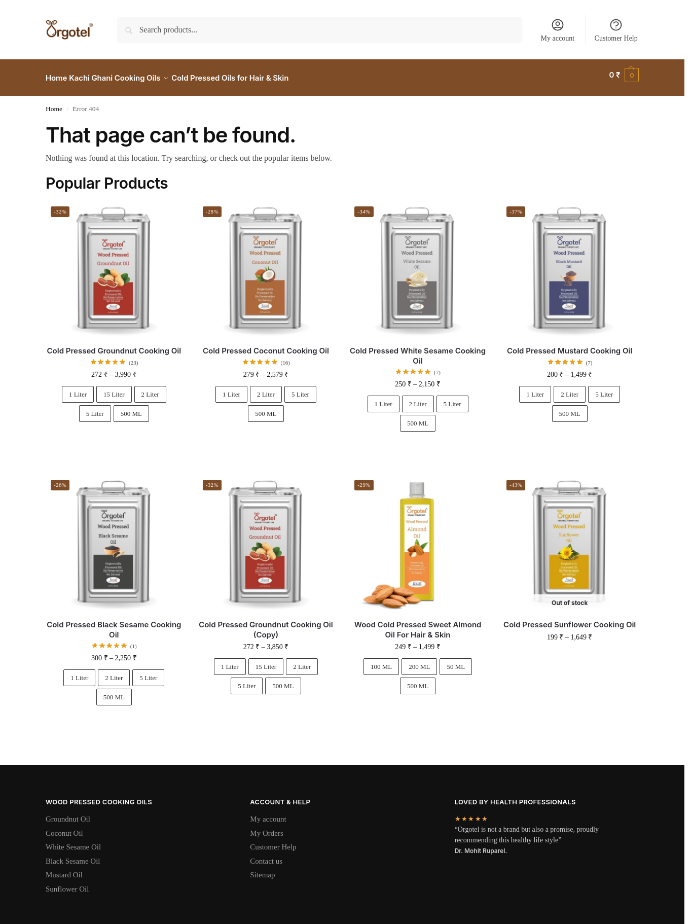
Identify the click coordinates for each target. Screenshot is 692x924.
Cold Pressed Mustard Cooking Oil (569, 345)
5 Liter (95, 408)
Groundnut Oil (68, 813)
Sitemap (262, 869)
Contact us (266, 855)
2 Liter (150, 389)
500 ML (131, 408)
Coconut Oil (64, 828)
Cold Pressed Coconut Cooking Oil (266, 345)
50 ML (456, 661)
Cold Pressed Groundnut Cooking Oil (114, 345)
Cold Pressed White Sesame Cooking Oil (418, 350)
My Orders (266, 828)
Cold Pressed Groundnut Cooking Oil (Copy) (266, 624)
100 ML (381, 661)
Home (54, 103)
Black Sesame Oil (73, 855)
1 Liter (78, 389)
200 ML (419, 661)
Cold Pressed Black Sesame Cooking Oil (114, 624)
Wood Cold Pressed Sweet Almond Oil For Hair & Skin (418, 624)
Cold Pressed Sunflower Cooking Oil (569, 619)
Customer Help (616, 30)
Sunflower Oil (67, 883)
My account (557, 30)
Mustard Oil (64, 869)
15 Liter (114, 389)
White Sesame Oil (73, 841)
